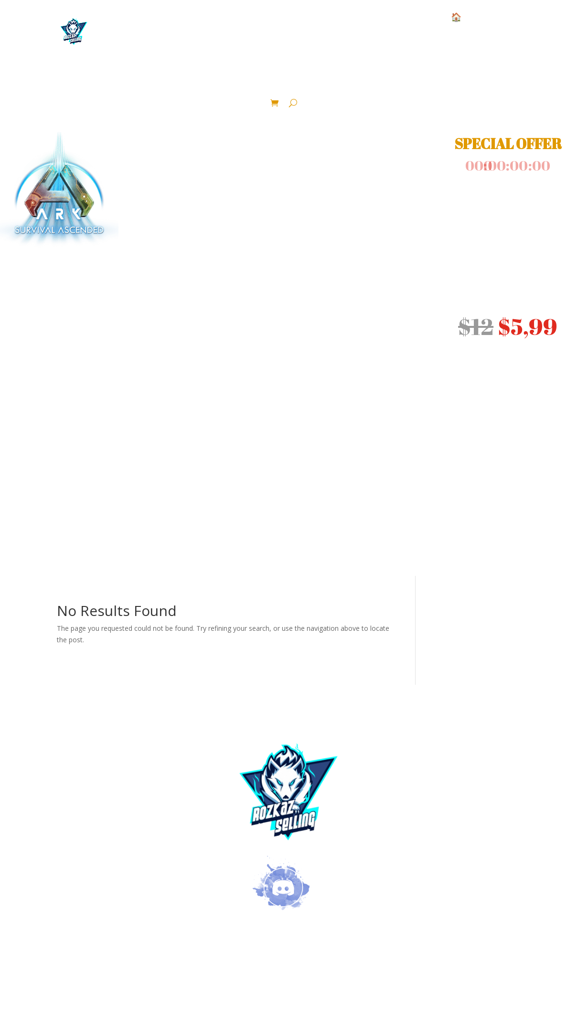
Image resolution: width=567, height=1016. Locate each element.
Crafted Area (279, 92)
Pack (528, 78)
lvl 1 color (344, 78)
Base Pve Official (136, 78)
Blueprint (484, 78)
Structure (52, 78)
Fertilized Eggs (416, 78)
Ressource (211, 78)
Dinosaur (276, 78)
